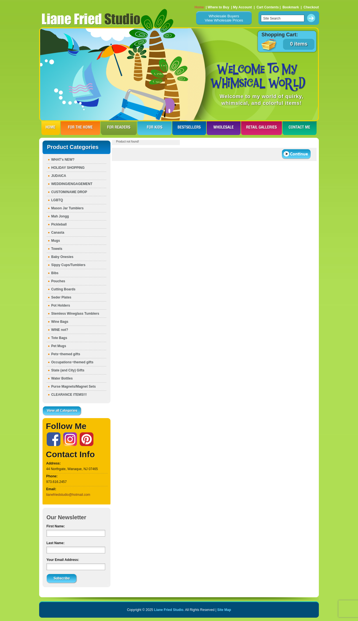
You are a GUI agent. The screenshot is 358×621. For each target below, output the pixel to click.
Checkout (311, 7)
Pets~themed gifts (65, 354)
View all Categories (62, 411)
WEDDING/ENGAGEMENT (71, 184)
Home (199, 7)
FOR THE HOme (80, 128)
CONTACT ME (299, 128)
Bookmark (290, 7)
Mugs (55, 241)
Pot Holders (60, 305)
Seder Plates (61, 297)
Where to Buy (218, 7)
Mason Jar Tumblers (67, 208)
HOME (50, 128)
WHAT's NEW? (62, 160)
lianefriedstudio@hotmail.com (68, 495)
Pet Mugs (58, 346)
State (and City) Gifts (67, 370)
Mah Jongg (60, 216)
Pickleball (59, 224)
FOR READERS (119, 128)
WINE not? (59, 330)
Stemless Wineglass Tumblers (75, 314)
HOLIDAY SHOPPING (67, 168)
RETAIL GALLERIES (261, 128)
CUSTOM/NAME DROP (69, 192)
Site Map (224, 610)
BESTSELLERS (189, 128)
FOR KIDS (154, 128)
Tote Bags (59, 338)
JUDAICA (58, 176)
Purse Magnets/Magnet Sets (73, 386)
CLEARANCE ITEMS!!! (69, 395)
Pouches (58, 281)
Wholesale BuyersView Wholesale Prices (224, 18)
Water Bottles (62, 378)
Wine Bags (59, 322)
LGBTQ (57, 200)
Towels (56, 249)
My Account (242, 7)
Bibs (54, 273)
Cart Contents (267, 7)
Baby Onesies (62, 257)
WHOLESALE (224, 128)
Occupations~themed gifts (72, 362)
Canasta (57, 232)
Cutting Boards (63, 289)
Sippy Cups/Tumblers (68, 265)
